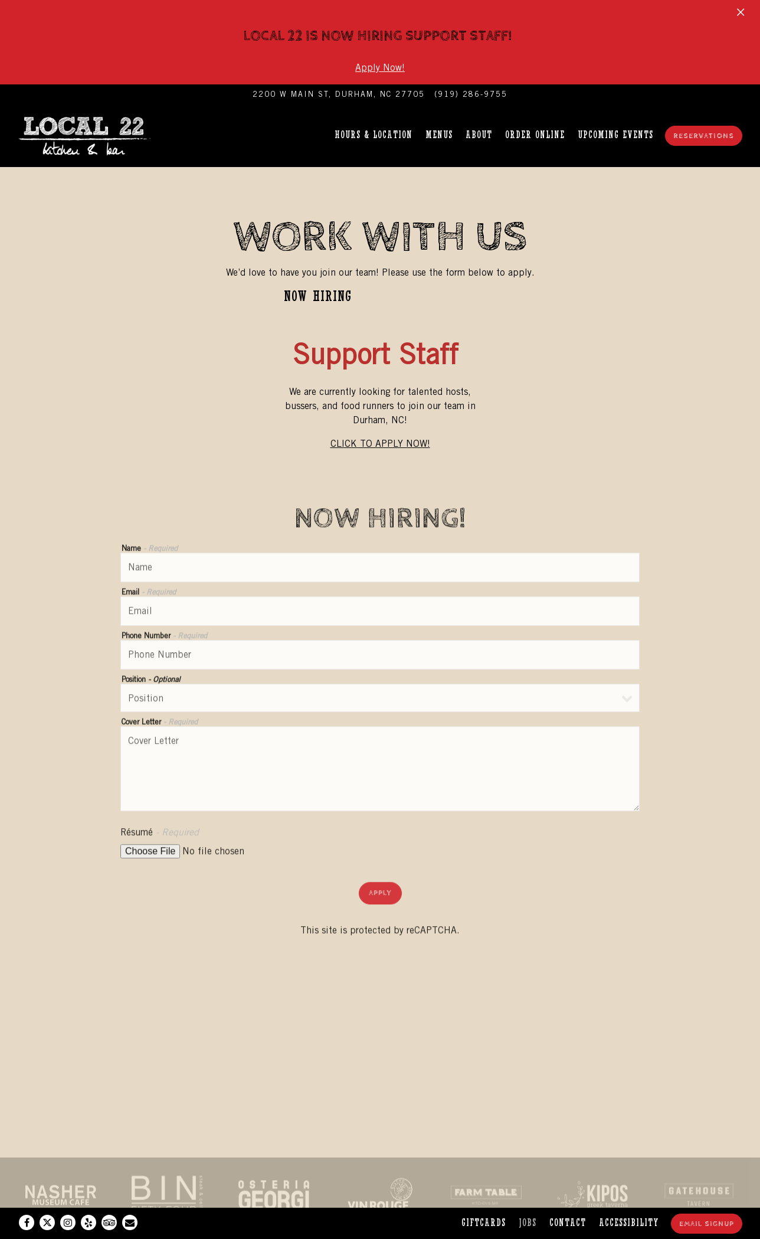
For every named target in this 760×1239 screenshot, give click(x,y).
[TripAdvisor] (109, 1222)
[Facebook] (26, 1222)
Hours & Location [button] (373, 134)
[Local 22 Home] (91, 135)
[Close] (740, 11)
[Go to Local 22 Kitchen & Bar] (339, 94)
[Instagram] (68, 1222)
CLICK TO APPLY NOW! (380, 443)
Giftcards (483, 1222)
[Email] (129, 1222)
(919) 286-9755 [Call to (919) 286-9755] (470, 94)
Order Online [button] (535, 134)
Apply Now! (380, 67)
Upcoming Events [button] (615, 134)
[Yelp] (88, 1222)
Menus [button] (439, 134)
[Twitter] (47, 1222)
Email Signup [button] (706, 1224)
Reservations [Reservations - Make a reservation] (703, 136)
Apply (380, 894)
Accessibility (629, 1222)
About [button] (479, 134)
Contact (567, 1222)
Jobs (527, 1222)
